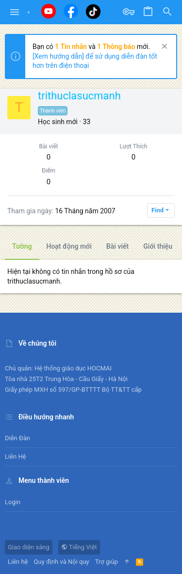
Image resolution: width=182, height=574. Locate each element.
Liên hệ (15, 456)
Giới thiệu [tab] (157, 246)
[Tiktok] (93, 11)
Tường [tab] (22, 246)
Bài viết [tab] (117, 246)
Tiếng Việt (79, 547)
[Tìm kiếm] (167, 12)
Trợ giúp (106, 561)
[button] (15, 12)
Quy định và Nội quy (61, 561)
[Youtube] (48, 11)
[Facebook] (71, 11)
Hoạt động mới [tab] (69, 246)
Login (12, 502)
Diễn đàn (17, 438)
